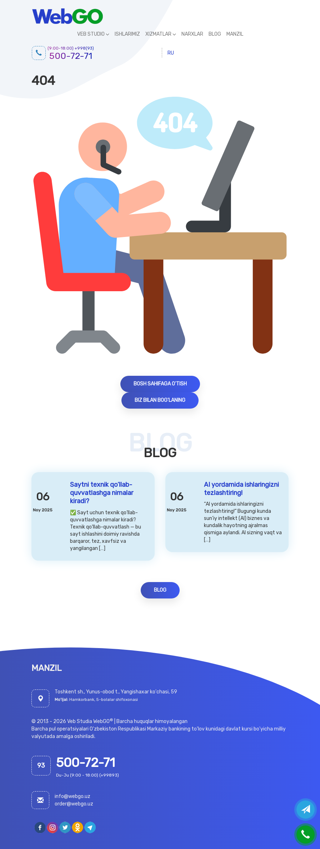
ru (171, 53)
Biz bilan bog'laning (160, 400)
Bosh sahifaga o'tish (160, 384)
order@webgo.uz (74, 804)
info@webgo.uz (72, 796)
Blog (160, 590)
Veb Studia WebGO (88, 721)
